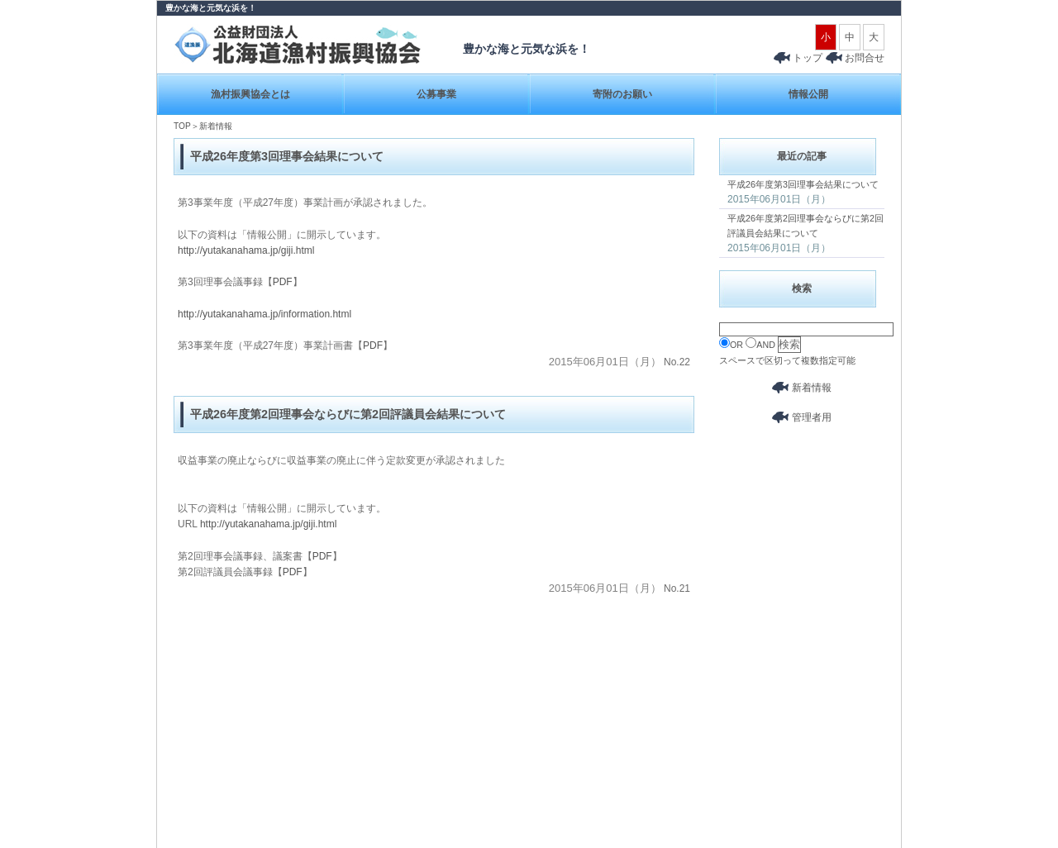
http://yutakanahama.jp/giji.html (246, 250)
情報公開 (808, 94)
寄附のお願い (622, 94)
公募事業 (436, 94)
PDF (283, 282)
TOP (182, 126)
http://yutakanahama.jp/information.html (264, 314)
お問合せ (864, 58)
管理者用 (801, 417)
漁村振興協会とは (250, 94)
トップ (798, 58)
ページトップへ (865, 745)
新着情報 (801, 387)
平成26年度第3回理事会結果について (803, 184)
